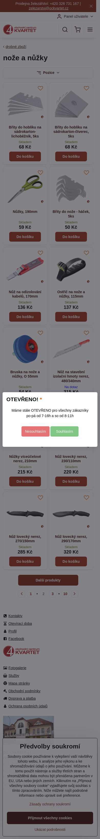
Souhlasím (64, 431)
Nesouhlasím (35, 431)
